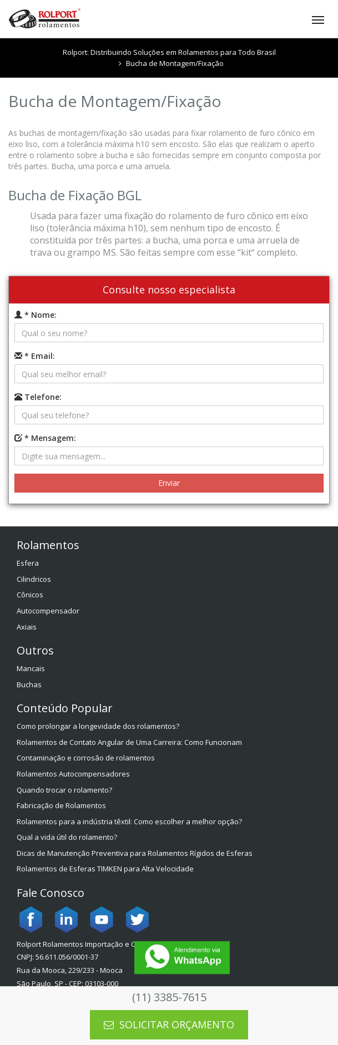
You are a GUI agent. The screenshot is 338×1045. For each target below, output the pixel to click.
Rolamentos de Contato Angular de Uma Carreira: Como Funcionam (129, 742)
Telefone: (38, 397)
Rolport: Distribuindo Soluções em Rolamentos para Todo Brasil (169, 52)
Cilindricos (34, 579)
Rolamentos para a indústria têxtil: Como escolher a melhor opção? (129, 821)
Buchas (29, 684)
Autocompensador (48, 611)
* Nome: (35, 315)
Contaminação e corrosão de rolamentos (86, 758)
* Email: (34, 356)
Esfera (28, 563)
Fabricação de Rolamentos (61, 805)
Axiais (27, 627)
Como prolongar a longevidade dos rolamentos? (98, 726)
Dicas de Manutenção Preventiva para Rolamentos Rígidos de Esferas (135, 853)
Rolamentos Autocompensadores (73, 774)
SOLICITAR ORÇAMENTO (169, 1024)
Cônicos (30, 595)
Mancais (31, 668)
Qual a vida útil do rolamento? (67, 837)
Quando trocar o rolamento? (64, 790)
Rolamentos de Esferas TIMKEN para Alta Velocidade (105, 869)
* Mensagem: (45, 438)
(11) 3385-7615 (169, 997)
